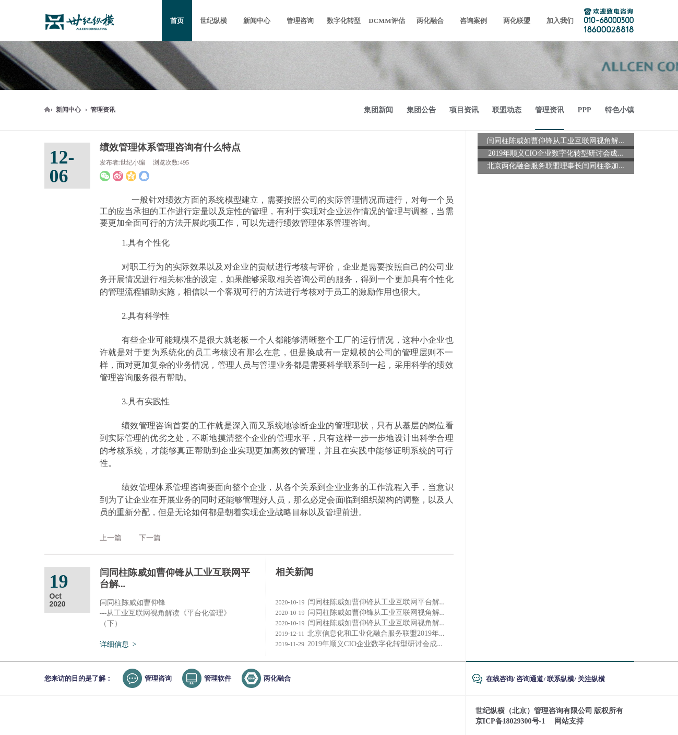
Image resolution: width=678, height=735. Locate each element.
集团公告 (421, 110)
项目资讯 (464, 110)
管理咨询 (158, 678)
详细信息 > (118, 644)
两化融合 (277, 678)
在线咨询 (499, 679)
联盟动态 (506, 110)
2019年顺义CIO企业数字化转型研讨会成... (359, 644)
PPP (584, 110)
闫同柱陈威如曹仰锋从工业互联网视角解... (360, 613)
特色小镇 (619, 110)
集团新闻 (378, 110)
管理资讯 (102, 109)
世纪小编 (132, 162)
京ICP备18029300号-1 (510, 721)
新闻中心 (68, 109)
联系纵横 (560, 679)
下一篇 (150, 538)
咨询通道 (529, 679)
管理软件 (217, 678)
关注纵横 (591, 679)
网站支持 (569, 721)
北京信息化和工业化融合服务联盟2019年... (360, 633)
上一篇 (111, 538)
